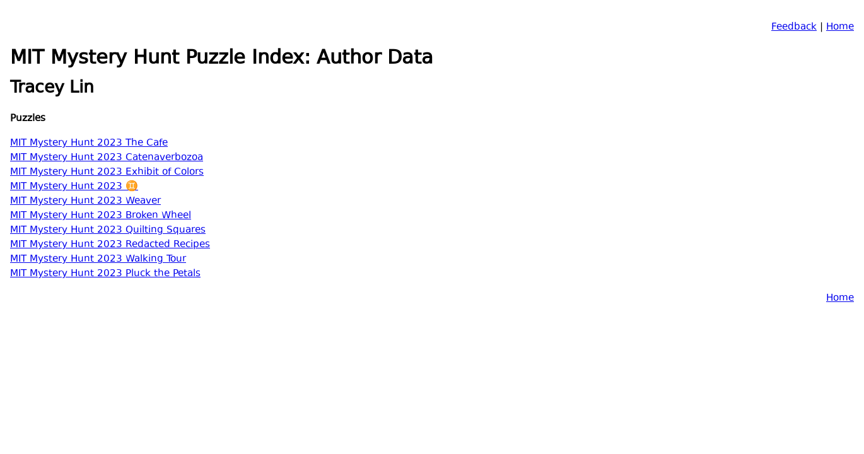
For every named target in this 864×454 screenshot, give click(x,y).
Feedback (794, 27)
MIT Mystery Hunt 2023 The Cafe (89, 143)
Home (840, 27)
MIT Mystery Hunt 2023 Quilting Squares (108, 230)
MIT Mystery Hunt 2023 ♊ (74, 187)
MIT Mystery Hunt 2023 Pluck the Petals (105, 274)
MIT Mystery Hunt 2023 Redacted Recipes (110, 245)
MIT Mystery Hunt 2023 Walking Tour (98, 259)
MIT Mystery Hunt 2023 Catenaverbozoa (106, 158)
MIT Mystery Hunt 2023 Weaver (85, 201)
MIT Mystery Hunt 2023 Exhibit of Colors (107, 172)
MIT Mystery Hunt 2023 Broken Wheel (100, 216)
